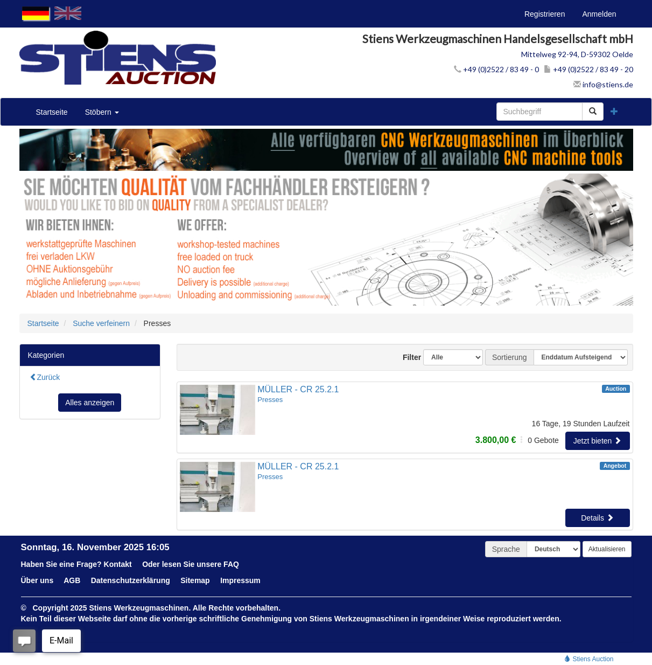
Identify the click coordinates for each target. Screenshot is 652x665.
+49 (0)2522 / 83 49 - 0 (496, 69)
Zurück (45, 377)
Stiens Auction (588, 659)
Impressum (240, 580)
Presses (270, 400)
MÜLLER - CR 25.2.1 (298, 389)
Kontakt (118, 564)
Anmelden (599, 14)
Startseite (52, 112)
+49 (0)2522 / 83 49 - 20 (588, 69)
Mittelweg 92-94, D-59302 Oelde (577, 54)
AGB (72, 580)
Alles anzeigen (89, 402)
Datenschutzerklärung (130, 580)
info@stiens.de (603, 84)
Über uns (37, 580)
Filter (407, 357)
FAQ (231, 564)
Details (597, 518)
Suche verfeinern (101, 323)
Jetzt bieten (597, 441)
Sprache (506, 549)
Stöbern (102, 112)
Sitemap (194, 580)
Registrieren (544, 14)
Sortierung (509, 357)
